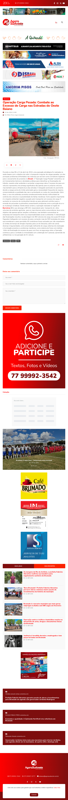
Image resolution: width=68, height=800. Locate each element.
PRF (18, 241)
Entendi (34, 795)
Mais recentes (49, 566)
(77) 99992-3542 (22, 3)
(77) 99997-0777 (28, 776)
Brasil (30, 179)
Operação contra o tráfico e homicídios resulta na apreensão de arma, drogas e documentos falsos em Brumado (43, 622)
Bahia (13, 241)
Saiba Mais (57, 788)
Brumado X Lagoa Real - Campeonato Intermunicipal (34, 460)
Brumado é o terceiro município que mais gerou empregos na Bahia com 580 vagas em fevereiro (42, 605)
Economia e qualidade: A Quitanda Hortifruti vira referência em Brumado (30, 720)
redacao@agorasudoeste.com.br (48, 776)
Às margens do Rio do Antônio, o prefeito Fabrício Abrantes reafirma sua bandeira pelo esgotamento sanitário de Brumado (43, 574)
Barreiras (6, 99)
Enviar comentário (12, 308)
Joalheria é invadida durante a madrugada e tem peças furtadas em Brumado (43, 637)
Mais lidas (18, 566)
